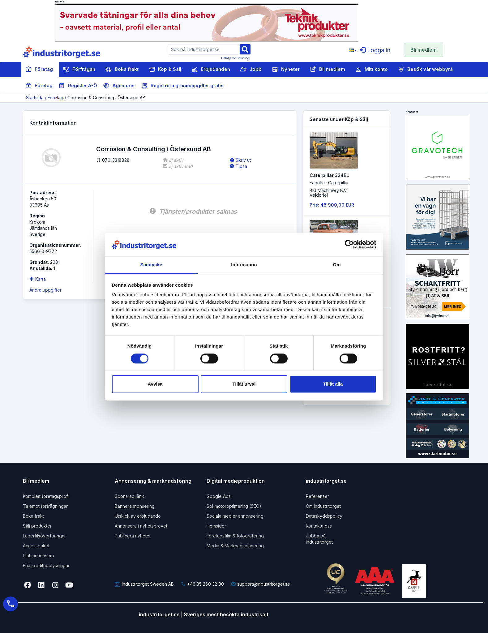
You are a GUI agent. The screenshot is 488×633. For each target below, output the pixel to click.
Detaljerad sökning (235, 58)
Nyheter (286, 69)
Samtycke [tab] (151, 264)
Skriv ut (240, 160)
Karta (37, 279)
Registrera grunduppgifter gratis (182, 86)
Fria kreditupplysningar (46, 565)
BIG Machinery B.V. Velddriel (329, 193)
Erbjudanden (210, 69)
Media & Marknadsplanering (235, 545)
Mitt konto (371, 69)
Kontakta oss (319, 525)
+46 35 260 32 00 (202, 584)
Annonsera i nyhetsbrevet (141, 525)
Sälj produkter (37, 525)
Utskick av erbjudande (138, 516)
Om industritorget (323, 506)
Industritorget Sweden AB (144, 584)
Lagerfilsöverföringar (44, 535)
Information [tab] (244, 264)
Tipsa (238, 166)
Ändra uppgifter (45, 290)
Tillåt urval (244, 384)
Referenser (317, 496)
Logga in (375, 50)
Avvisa (155, 384)
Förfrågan (79, 69)
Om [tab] (336, 264)
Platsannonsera (38, 555)
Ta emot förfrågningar (45, 506)
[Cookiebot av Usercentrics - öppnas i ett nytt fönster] (349, 244)
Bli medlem (423, 50)
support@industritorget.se (260, 584)
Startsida (35, 97)
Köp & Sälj (165, 69)
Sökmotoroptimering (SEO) (234, 506)
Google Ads (219, 496)
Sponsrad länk (129, 496)
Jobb (251, 69)
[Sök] (245, 49)
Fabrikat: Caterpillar (329, 182)
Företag (39, 69)
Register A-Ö (78, 86)
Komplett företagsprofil (46, 496)
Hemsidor (216, 525)
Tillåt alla (333, 384)
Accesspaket (36, 545)
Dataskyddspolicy (324, 516)
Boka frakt (122, 69)
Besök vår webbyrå (425, 69)
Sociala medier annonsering (235, 516)
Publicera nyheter (133, 535)
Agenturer (119, 86)
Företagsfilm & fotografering (235, 535)
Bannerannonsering (135, 506)
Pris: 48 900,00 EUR (332, 204)
